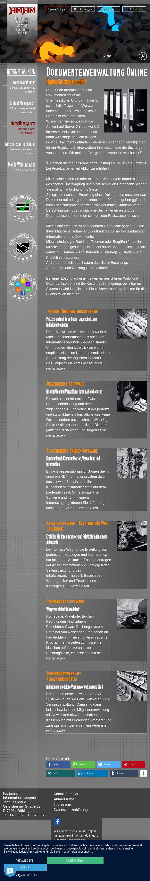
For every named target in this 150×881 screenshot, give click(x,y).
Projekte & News (109, 9)
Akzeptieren (75, 867)
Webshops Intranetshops (19, 144)
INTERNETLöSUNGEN (21, 72)
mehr (125, 867)
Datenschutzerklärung (71, 810)
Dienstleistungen (83, 9)
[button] (58, 764)
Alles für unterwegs (25, 169)
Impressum (62, 804)
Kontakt (134, 9)
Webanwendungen (19, 82)
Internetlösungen (57, 9)
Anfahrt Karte (64, 799)
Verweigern (25, 867)
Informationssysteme (19, 123)
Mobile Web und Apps (21, 164)
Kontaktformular (66, 794)
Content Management (19, 103)
